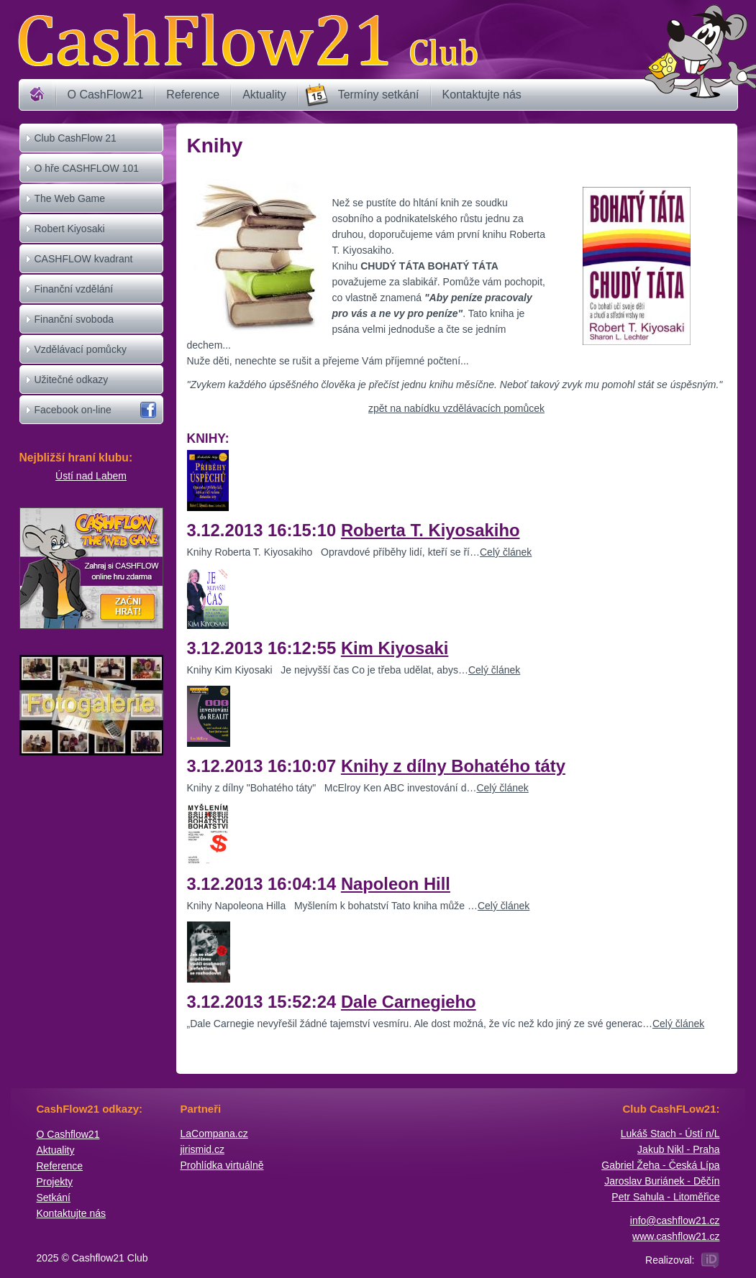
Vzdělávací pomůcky (81, 349)
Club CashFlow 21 (76, 138)
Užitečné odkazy (72, 379)
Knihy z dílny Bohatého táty (453, 766)
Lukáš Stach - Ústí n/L (670, 1133)
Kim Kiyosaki (394, 648)
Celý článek (506, 552)
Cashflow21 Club (247, 40)
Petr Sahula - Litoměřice (665, 1197)
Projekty (55, 1181)
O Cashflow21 (68, 1134)
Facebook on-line (73, 409)
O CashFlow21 (106, 94)
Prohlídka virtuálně (222, 1165)
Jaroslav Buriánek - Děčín (661, 1181)
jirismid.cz (202, 1149)
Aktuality (264, 94)
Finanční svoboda (74, 319)
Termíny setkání (378, 94)
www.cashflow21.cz (675, 1236)
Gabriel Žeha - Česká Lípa (660, 1165)
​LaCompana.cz (214, 1133)
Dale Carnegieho (408, 1001)
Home (37, 95)
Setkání (53, 1197)
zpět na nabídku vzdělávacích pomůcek (456, 408)
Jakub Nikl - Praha (678, 1149)
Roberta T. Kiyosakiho (430, 530)
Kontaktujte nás (482, 94)
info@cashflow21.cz (675, 1220)
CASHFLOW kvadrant (84, 259)
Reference (192, 94)
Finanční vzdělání (74, 289)
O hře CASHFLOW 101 (87, 168)
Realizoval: (669, 1260)
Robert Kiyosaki (70, 228)
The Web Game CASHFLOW (70, 212)
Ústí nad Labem (91, 476)
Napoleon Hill (395, 883)
